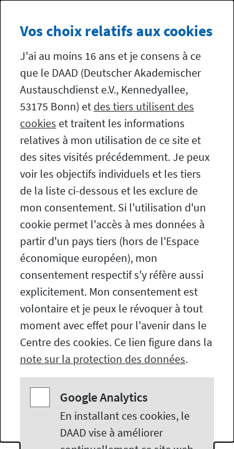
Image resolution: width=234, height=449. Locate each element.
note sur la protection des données (102, 359)
